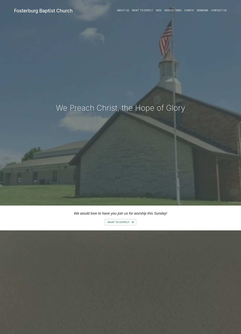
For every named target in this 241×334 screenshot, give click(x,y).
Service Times (173, 10)
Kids (158, 10)
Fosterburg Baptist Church (43, 11)
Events (189, 10)
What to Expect (142, 10)
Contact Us (219, 10)
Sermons (202, 10)
